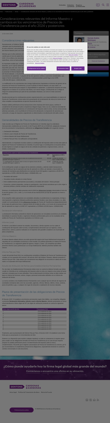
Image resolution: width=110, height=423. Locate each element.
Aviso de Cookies (73, 54)
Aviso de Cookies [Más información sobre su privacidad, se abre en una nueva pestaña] (39, 63)
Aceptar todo (78, 68)
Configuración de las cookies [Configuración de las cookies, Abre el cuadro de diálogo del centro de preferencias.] (36, 68)
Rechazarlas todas (63, 68)
